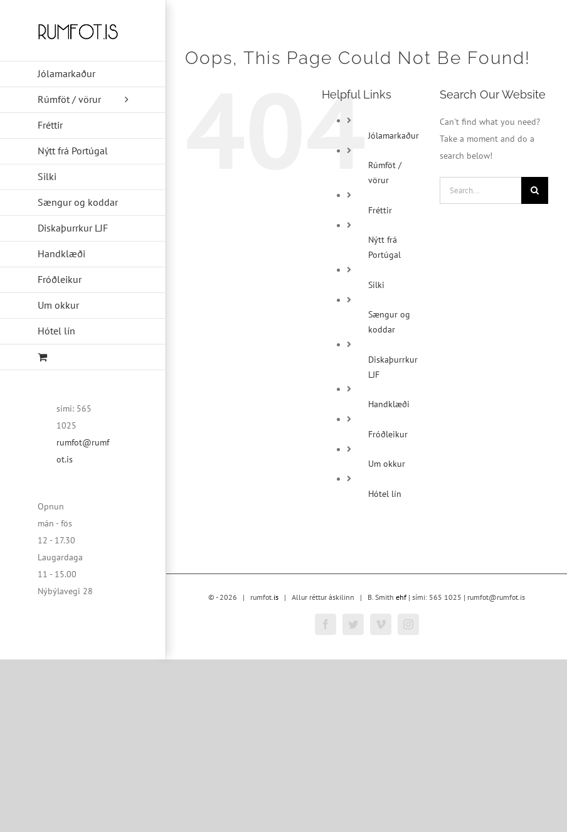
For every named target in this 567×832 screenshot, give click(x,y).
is (275, 597)
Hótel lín (384, 493)
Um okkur (386, 463)
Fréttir (380, 210)
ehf (401, 597)
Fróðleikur (388, 434)
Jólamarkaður (393, 135)
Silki (376, 285)
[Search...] (480, 190)
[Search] (534, 190)
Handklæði (389, 404)
